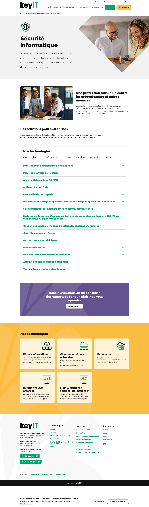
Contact (110, 7)
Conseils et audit (84, 451)
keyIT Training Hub (84, 464)
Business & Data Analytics (61, 458)
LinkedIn (104, 467)
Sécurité (53, 451)
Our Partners (126, 2)
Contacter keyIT (31, 476)
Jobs (117, 2)
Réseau (53, 455)
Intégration (81, 455)
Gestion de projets (85, 471)
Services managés (84, 475)
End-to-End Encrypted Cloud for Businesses (60, 467)
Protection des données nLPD (87, 480)
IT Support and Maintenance (83, 459)
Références (97, 7)
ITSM (52, 471)
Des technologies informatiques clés (34, 13)
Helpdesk (125, 7)
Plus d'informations (26, 504)
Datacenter (55, 462)
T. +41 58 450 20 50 (32, 482)
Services (84, 7)
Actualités (96, 2)
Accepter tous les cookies (118, 501)
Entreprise (107, 2)
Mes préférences (98, 501)
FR (49, 7)
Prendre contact (73, 326)
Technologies (69, 7)
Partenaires (108, 462)
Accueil (57, 7)
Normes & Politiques (85, 468)
